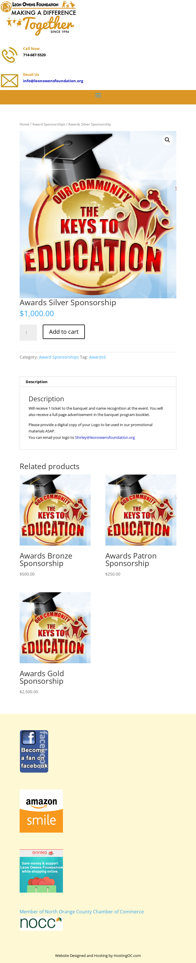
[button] (167, 140)
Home (24, 124)
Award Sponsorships (48, 124)
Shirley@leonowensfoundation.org (105, 437)
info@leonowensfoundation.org (53, 80)
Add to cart (64, 332)
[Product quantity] (28, 333)
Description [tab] (37, 381)
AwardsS (97, 357)
